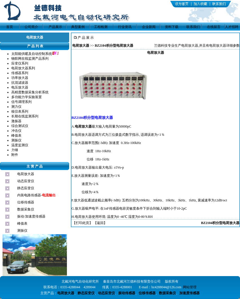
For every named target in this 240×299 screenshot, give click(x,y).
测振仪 (16, 140)
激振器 (16, 121)
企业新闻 (149, 27)
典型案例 (78, 27)
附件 (14, 155)
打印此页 (82, 223)
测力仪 (16, 107)
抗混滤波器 (19, 83)
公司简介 (31, 27)
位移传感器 (25, 202)
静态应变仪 (25, 188)
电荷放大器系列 (23, 68)
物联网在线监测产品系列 (30, 59)
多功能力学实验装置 (26, 97)
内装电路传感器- (36, 195)
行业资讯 (125, 27)
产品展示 (55, 27)
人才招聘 (231, 27)
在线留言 (214, 27)
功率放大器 (19, 78)
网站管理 (190, 287)
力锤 (14, 150)
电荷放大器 (25, 174)
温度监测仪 (19, 145)
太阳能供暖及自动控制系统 (31, 54)
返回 (100, 223)
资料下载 (171, 27)
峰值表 (16, 135)
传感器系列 (19, 73)
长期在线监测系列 (24, 116)
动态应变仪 (25, 181)
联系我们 (193, 27)
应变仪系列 (19, 63)
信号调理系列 (21, 102)
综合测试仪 (19, 126)
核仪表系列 (19, 111)
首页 (9, 27)
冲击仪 (16, 131)
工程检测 (101, 27)
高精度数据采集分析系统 (30, 92)
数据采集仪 (25, 209)
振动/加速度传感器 (31, 216)
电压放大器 (19, 87)
